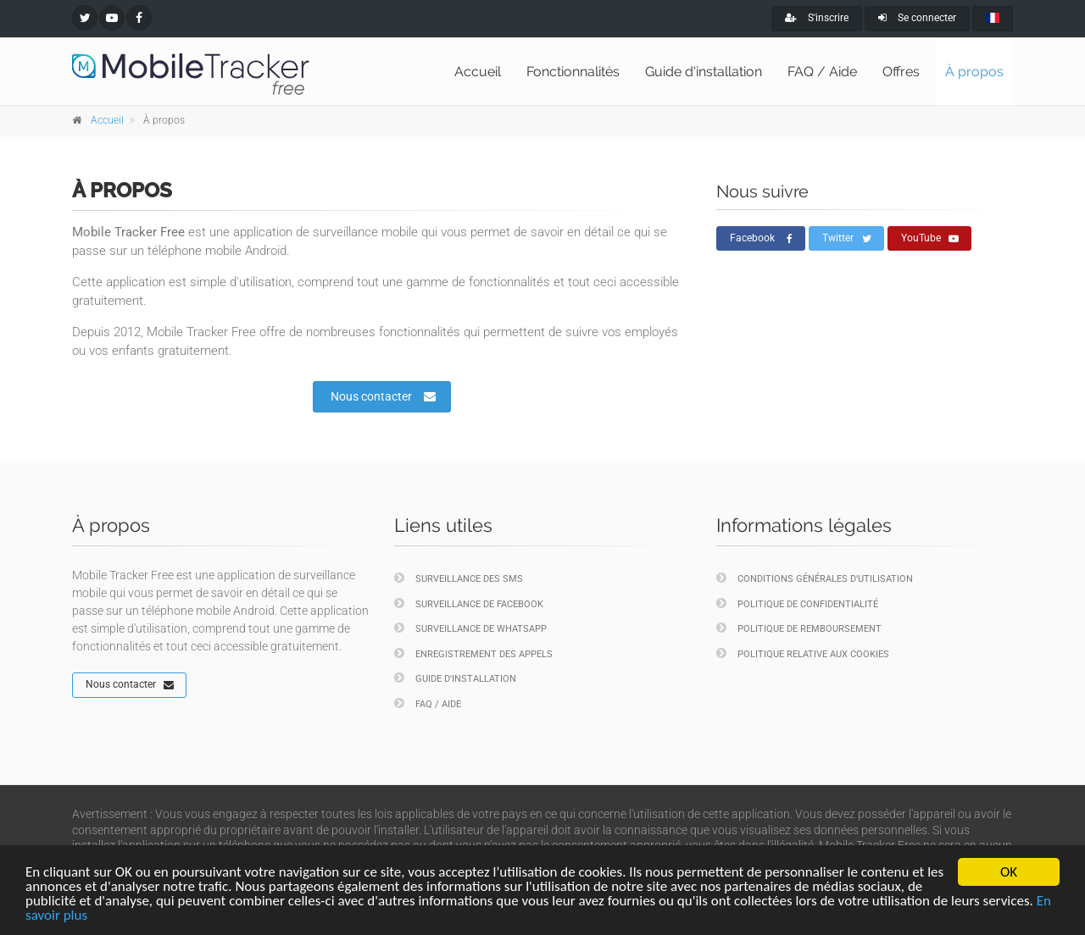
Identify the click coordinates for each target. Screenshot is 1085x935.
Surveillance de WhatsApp (470, 628)
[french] (992, 18)
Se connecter (917, 18)
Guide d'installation (703, 72)
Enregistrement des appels (473, 653)
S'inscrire (817, 18)
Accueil (477, 72)
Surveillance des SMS (458, 578)
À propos (974, 72)
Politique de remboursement (799, 628)
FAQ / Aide (822, 72)
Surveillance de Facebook (468, 603)
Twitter (846, 239)
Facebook (761, 239)
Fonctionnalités (573, 72)
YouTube (930, 239)
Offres (901, 72)
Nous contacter (383, 396)
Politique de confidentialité (797, 603)
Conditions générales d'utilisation (814, 578)
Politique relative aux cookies (802, 653)
